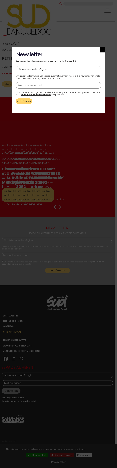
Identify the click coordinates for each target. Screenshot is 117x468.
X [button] (102, 49)
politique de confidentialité (36, 94)
